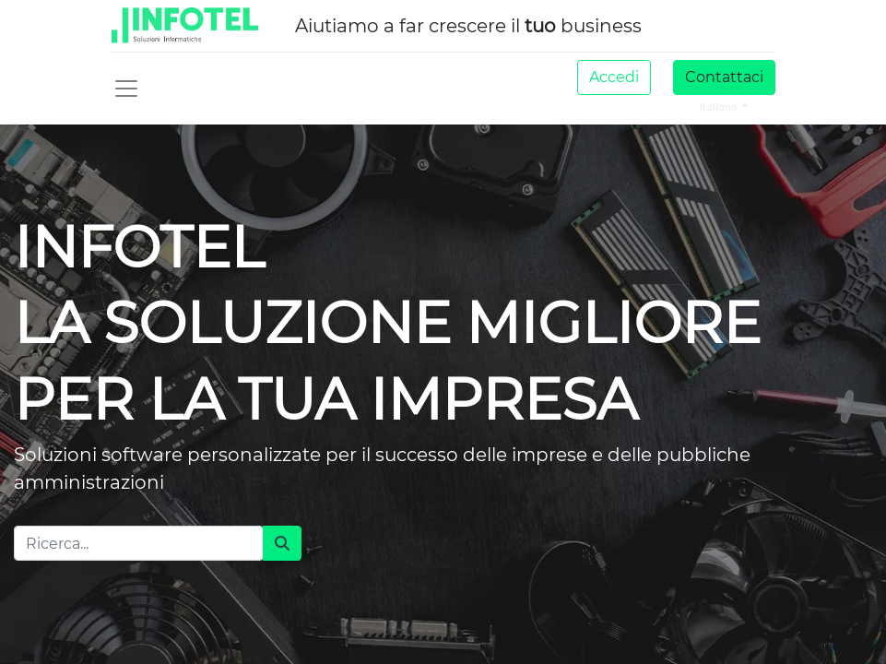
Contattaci (724, 77)
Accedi (614, 77)
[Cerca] (282, 543)
